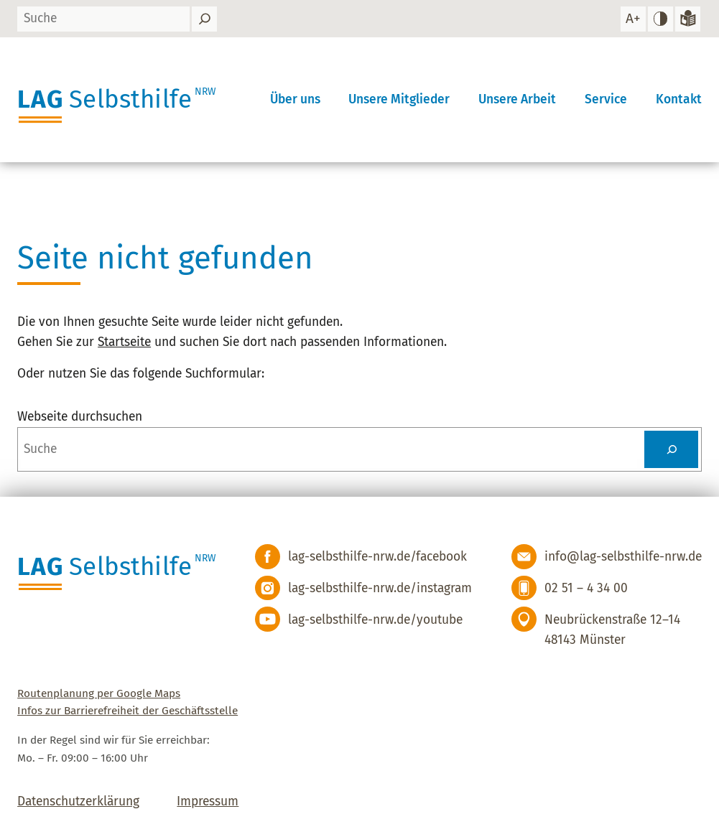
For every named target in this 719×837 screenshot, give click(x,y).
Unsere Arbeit (517, 99)
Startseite (124, 342)
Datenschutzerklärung (78, 801)
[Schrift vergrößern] (633, 19)
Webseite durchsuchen (79, 416)
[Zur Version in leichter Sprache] (687, 19)
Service (606, 99)
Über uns (295, 99)
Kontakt (679, 99)
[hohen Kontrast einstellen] (660, 19)
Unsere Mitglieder (399, 99)
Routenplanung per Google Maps (98, 693)
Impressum (207, 801)
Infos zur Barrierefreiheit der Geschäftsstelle (127, 710)
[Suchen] (204, 19)
